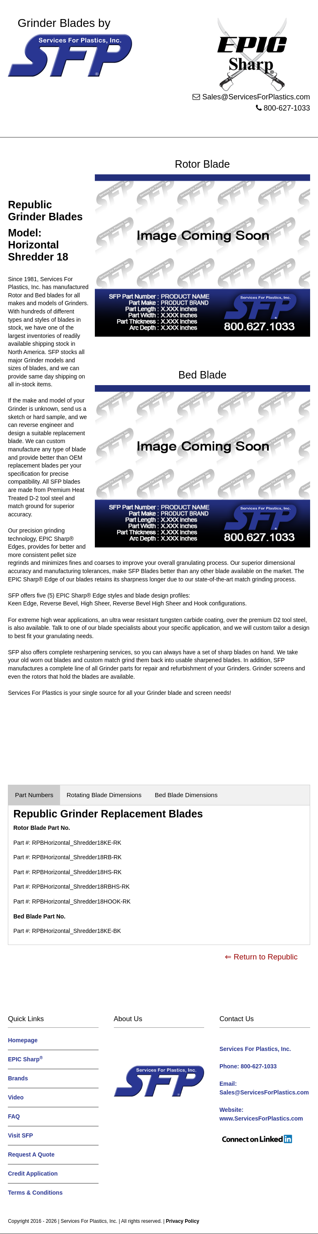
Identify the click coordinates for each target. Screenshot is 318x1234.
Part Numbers (34, 794)
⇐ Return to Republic (261, 956)
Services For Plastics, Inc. (89, 1221)
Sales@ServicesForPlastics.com (256, 97)
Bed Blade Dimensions (186, 794)
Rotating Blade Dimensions (104, 794)
